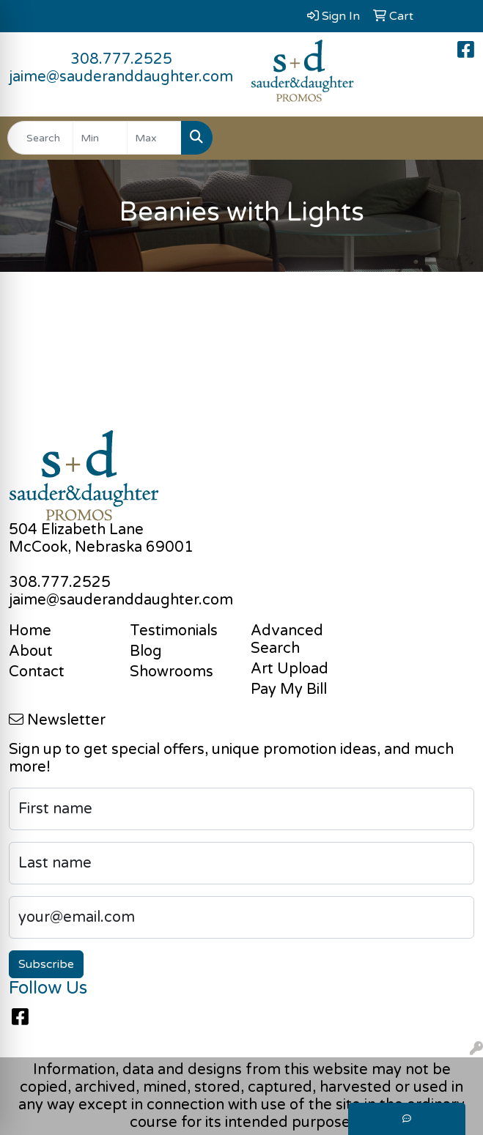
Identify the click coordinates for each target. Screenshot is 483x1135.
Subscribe (46, 964)
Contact (36, 672)
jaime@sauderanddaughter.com (121, 77)
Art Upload (289, 669)
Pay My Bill (289, 689)
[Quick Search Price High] (154, 138)
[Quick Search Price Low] (100, 138)
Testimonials (174, 631)
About (31, 651)
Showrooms (171, 672)
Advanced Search (287, 639)
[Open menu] (453, 137)
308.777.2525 (121, 59)
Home (30, 631)
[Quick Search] (40, 138)
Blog (146, 651)
